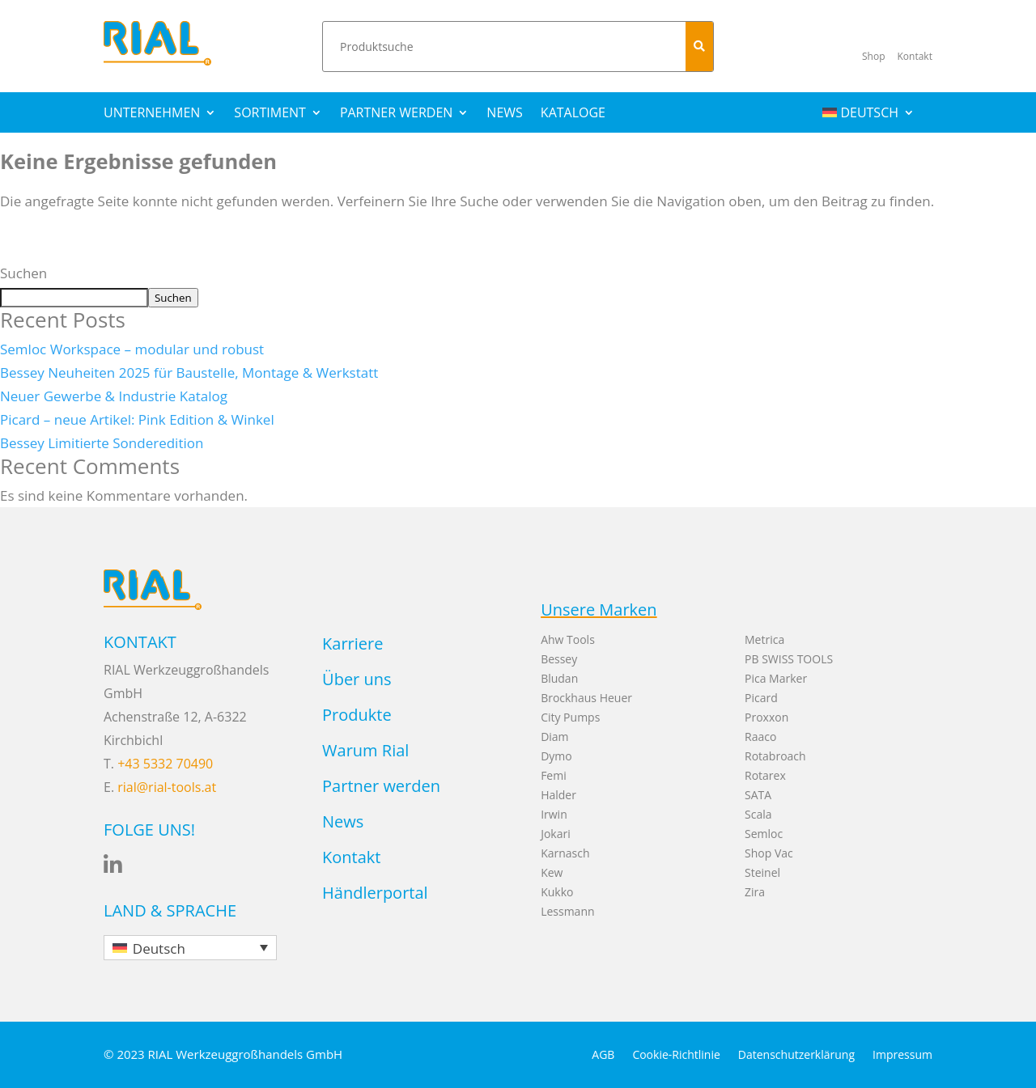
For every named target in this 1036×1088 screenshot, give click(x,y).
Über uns (356, 679)
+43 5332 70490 (165, 764)
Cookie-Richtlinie (676, 1055)
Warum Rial (365, 750)
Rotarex (765, 775)
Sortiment (270, 114)
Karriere (352, 643)
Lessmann (567, 911)
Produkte (357, 715)
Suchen (23, 273)
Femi (554, 775)
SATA (758, 794)
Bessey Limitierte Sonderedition (101, 443)
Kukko (557, 892)
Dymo (556, 756)
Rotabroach (775, 756)
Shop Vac (769, 853)
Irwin (554, 814)
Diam (554, 736)
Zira (755, 892)
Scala (758, 814)
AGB (603, 1055)
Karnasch (565, 853)
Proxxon (766, 717)
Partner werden (396, 114)
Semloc (764, 833)
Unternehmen (152, 114)
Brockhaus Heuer (586, 697)
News (504, 114)
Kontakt (351, 857)
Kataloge (573, 114)
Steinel (762, 872)
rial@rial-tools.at (166, 787)
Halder (558, 794)
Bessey (559, 659)
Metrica (764, 639)
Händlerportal (375, 893)
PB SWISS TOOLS (789, 659)
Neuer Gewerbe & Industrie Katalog (113, 396)
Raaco (760, 736)
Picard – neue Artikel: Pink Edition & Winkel (137, 419)
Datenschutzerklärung (796, 1055)
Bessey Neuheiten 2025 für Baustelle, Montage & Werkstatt (189, 372)
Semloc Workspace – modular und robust (132, 349)
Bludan (559, 678)
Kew (552, 872)
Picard (761, 697)
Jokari (556, 833)
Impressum (902, 1055)
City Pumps (570, 717)
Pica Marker (776, 678)
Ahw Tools (568, 639)
